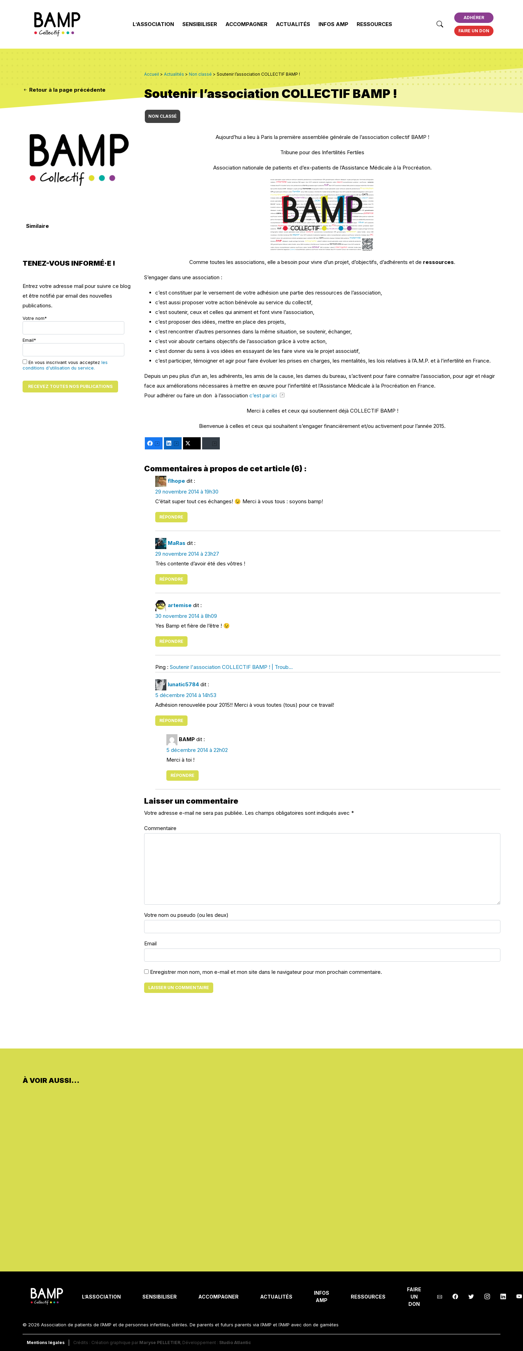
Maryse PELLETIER (159, 1342)
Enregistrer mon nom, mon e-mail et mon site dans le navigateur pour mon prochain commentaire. (266, 972)
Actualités (293, 24)
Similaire (37, 226)
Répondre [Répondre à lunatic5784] (171, 720)
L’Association (153, 24)
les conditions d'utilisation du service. (65, 365)
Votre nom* (73, 325)
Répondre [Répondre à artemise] (171, 641)
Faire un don (473, 30)
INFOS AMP (333, 24)
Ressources (374, 24)
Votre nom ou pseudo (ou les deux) (186, 915)
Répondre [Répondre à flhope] (171, 517)
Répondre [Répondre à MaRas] (171, 579)
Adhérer (474, 17)
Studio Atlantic (235, 1342)
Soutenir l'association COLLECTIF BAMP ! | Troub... (231, 667)
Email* (73, 347)
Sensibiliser (199, 24)
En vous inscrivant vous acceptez (65, 365)
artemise (180, 605)
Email (150, 943)
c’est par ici (263, 395)
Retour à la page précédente (64, 89)
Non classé (162, 116)
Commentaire (160, 828)
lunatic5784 (183, 684)
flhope (176, 481)
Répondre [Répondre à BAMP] (182, 775)
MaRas (176, 543)
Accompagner (246, 24)
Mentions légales (46, 1342)
